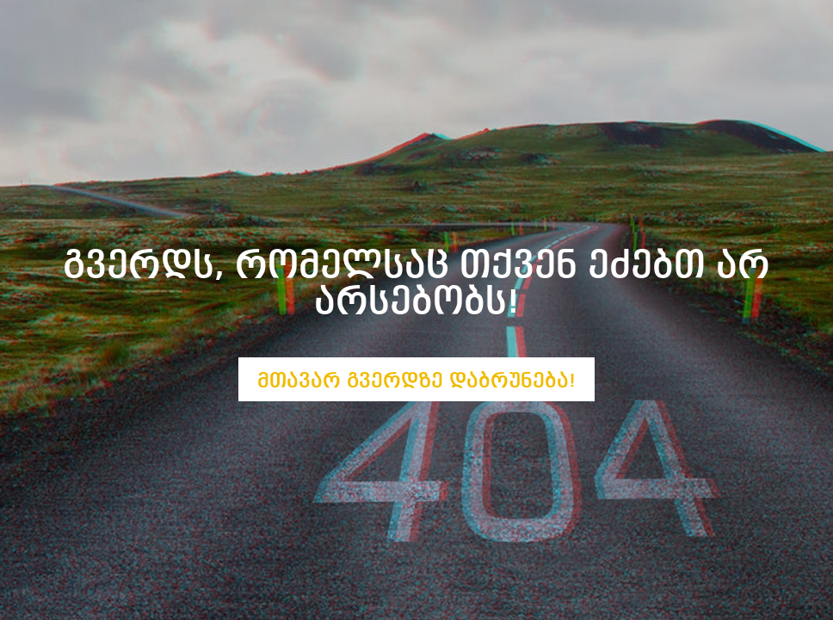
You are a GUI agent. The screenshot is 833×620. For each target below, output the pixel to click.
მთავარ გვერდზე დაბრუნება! (416, 381)
